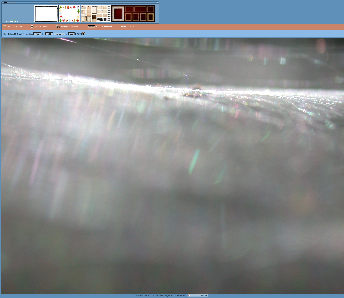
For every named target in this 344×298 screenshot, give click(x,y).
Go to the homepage (100, 26)
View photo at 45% (12, 26)
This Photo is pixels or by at (42, 34)
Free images (164, 295)
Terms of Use (141, 295)
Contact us (153, 295)
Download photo (39, 26)
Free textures (181, 295)
